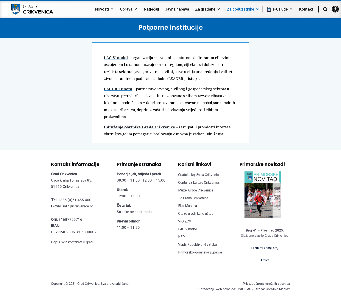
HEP (181, 237)
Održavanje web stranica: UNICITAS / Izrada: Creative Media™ (244, 289)
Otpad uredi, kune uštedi (196, 213)
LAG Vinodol (187, 229)
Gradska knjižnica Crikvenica (199, 175)
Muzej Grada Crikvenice (195, 190)
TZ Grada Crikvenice (193, 198)
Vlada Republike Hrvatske (197, 245)
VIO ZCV (184, 221)
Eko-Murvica (187, 206)
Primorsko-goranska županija (200, 252)
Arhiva (264, 260)
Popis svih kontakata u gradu (72, 242)
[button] (335, 9)
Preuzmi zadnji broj (264, 248)
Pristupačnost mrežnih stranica (266, 284)
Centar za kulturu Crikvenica (199, 182)
